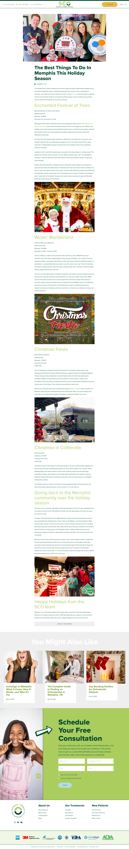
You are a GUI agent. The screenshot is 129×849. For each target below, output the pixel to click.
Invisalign (68, 810)
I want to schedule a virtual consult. (70, 778)
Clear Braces (69, 816)
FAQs (40, 818)
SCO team (74, 94)
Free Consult (109, 4)
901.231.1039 (84, 751)
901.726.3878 (8, 4)
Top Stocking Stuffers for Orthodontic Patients (101, 689)
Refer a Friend (96, 818)
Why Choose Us (43, 810)
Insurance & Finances (98, 813)
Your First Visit (96, 810)
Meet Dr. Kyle (42, 813)
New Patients (100, 805)
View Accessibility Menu (70, 847)
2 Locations (36, 4)
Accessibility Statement (82, 847)
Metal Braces (69, 813)
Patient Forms (96, 816)
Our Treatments (74, 805)
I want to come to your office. (69, 775)
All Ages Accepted (71, 818)
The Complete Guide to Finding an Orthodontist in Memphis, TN (59, 690)
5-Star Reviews (42, 816)
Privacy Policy (60, 847)
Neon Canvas (96, 847)
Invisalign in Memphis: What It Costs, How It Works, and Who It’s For (19, 690)
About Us (44, 805)
